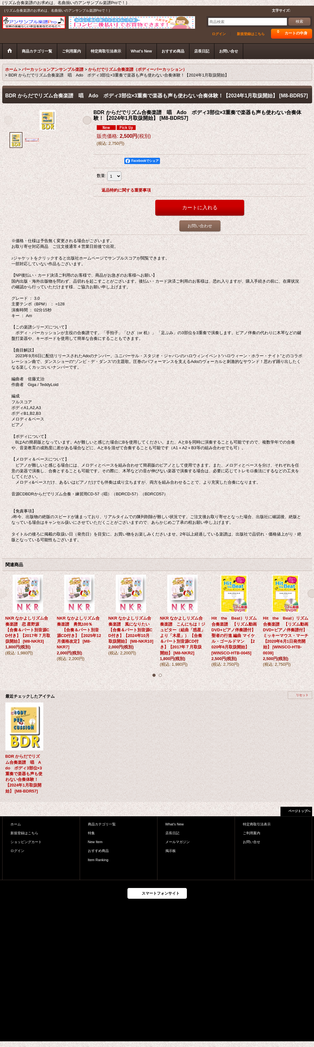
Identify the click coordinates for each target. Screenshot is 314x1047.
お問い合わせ (200, 225)
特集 (91, 833)
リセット (302, 695)
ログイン (219, 34)
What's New (174, 824)
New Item (95, 842)
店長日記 (172, 833)
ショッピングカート (26, 842)
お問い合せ (251, 842)
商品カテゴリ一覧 (102, 824)
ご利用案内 (251, 833)
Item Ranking (98, 860)
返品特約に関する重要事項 (126, 190)
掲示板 (170, 851)
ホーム (15, 824)
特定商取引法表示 (257, 824)
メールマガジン (177, 842)
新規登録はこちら (251, 34)
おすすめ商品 (98, 851)
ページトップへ (299, 811)
